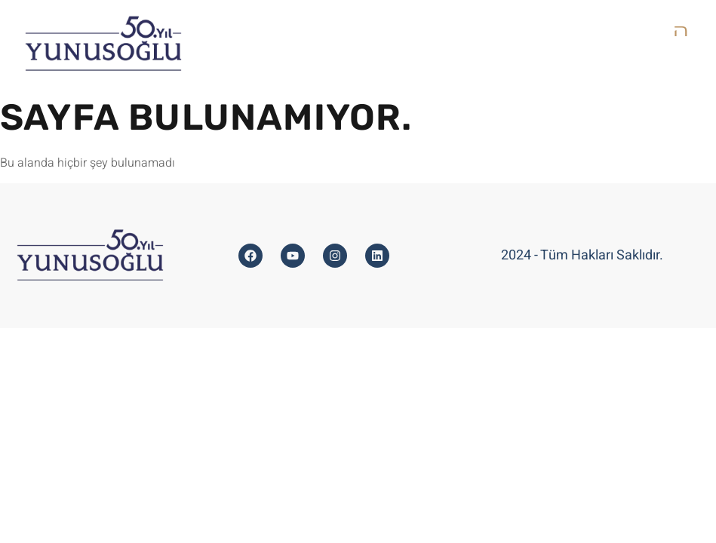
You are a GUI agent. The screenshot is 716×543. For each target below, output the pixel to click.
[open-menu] (682, 31)
